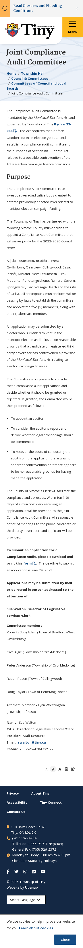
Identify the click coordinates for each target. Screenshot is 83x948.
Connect (51, 802)
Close (65, 939)
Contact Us (16, 811)
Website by (22, 887)
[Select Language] (26, 900)
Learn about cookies (36, 928)
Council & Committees (29, 78)
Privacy (13, 793)
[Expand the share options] (73, 769)
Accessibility (17, 802)
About (40, 793)
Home (11, 73)
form (27, 563)
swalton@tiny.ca (32, 742)
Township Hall (32, 73)
